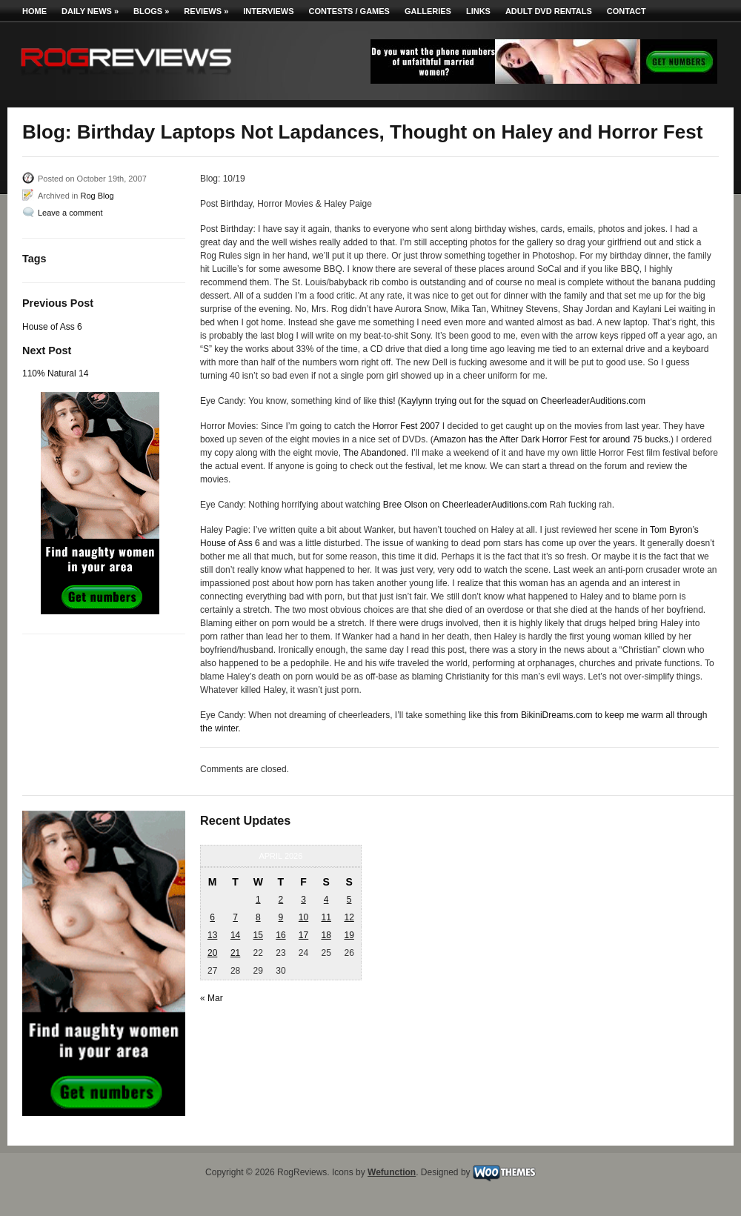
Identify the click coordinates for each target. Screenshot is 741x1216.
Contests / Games (349, 11)
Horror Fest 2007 (406, 426)
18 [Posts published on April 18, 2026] (325, 935)
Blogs (151, 11)
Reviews (206, 11)
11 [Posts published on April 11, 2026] (325, 917)
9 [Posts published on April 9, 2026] (281, 917)
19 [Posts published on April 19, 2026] (348, 935)
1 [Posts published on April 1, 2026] (258, 899)
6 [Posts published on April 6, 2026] (212, 917)
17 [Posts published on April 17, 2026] (303, 935)
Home (34, 11)
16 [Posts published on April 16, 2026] (280, 935)
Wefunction (392, 1172)
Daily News (90, 11)
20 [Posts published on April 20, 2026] (212, 953)
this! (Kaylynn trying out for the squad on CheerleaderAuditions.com (512, 401)
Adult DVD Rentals (548, 11)
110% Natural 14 (55, 373)
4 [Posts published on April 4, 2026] (326, 899)
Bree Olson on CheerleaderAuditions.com (465, 504)
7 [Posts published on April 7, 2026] (235, 917)
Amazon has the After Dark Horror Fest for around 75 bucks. (552, 439)
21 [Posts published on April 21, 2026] (235, 953)
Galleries (428, 11)
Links (478, 11)
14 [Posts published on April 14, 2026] (235, 935)
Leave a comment (70, 212)
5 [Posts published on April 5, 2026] (349, 899)
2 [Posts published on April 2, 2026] (281, 899)
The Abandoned (374, 453)
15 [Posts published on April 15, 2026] (258, 935)
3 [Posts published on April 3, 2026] (303, 899)
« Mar (211, 998)
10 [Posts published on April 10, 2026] (303, 917)
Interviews (268, 11)
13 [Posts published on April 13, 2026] (212, 935)
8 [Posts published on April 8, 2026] (258, 917)
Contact (626, 11)
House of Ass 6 (52, 327)
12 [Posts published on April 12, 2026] (348, 917)
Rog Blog (96, 195)
